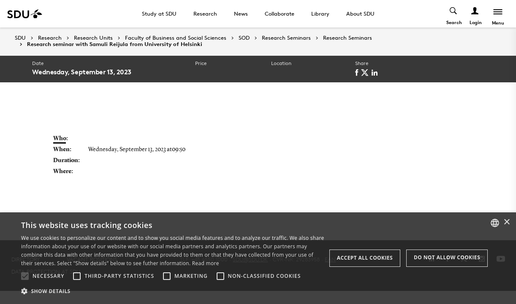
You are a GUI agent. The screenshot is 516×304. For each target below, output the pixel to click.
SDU (20, 38)
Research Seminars (286, 38)
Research (205, 13)
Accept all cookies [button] (365, 257)
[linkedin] (376, 72)
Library (320, 13)
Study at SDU (159, 13)
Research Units (93, 38)
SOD (244, 38)
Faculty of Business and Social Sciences (175, 38)
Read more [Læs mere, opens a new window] (205, 263)
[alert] (258, 258)
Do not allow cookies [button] (447, 257)
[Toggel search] (453, 13)
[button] (24, 276)
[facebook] (358, 72)
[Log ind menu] (475, 13)
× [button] (506, 222)
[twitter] (366, 72)
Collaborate (279, 13)
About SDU (360, 13)
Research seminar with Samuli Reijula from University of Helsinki (114, 44)
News (241, 13)
